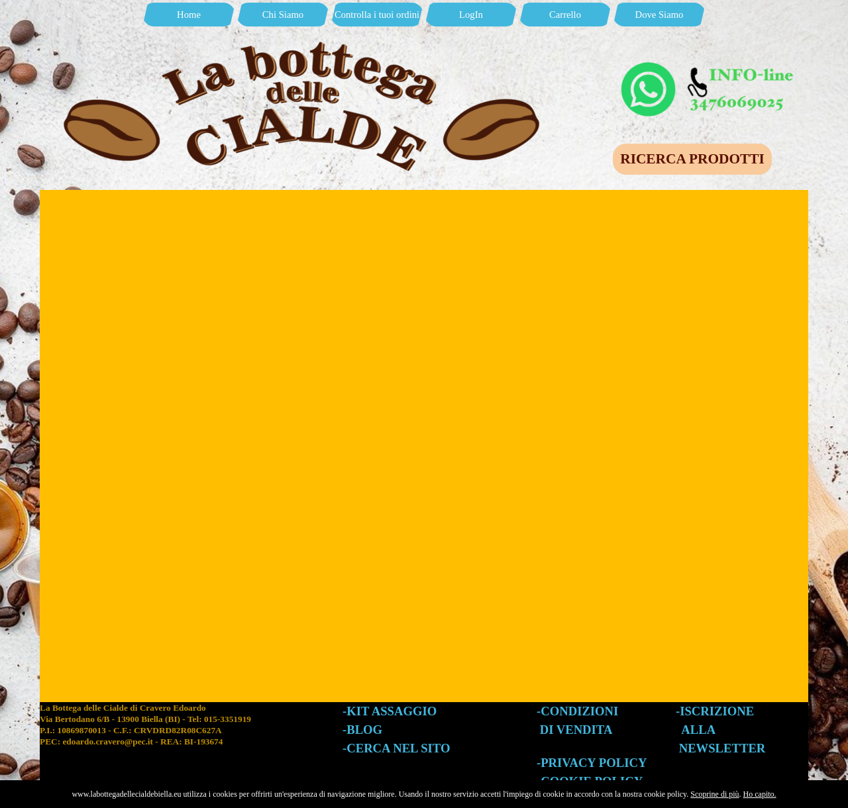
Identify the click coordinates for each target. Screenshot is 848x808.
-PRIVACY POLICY (592, 763)
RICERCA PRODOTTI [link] (692, 159)
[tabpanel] (191, 737)
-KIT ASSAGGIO (390, 711)
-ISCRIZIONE (715, 711)
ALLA (698, 730)
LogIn (471, 14)
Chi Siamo (282, 14)
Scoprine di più (714, 794)
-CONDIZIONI (577, 711)
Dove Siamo (659, 14)
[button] (709, 65)
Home (189, 14)
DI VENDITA (576, 730)
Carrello (565, 14)
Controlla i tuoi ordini (377, 14)
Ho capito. (759, 794)
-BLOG (362, 730)
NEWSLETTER (722, 748)
